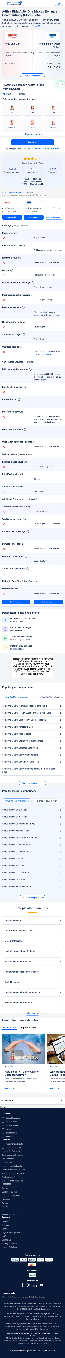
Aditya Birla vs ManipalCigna (15, 830)
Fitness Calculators (13, 1148)
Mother (53, 127)
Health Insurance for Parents (18, 1002)
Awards (5, 1203)
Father (32, 127)
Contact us (6, 1240)
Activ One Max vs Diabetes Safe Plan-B (20, 748)
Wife (32, 113)
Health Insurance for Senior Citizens (22, 972)
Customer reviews (9, 1192)
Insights (5, 1210)
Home (4, 192)
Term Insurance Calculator (13, 1155)
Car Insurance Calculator (12, 1177)
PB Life (5, 1207)
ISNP (4, 1236)
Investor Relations (9, 1247)
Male (8, 94)
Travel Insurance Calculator (13, 1173)
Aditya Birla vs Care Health (14, 817)
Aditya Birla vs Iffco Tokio (14, 879)
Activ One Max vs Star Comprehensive (20, 755)
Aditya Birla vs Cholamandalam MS (18, 823)
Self (12, 113)
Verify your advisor (9, 1244)
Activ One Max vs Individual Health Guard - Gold (24, 706)
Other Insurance (12, 1136)
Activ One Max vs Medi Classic (16, 734)
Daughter (12, 127)
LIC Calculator (8, 1162)
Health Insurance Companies (18, 961)
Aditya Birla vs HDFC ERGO (14, 865)
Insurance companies (11, 1196)
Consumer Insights (9, 1214)
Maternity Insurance (14, 941)
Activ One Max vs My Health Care (17, 727)
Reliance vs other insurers (47, 801)
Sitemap (5, 1225)
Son (53, 113)
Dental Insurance (13, 982)
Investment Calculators (14, 1144)
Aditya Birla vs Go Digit (12, 858)
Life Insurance (11, 1122)
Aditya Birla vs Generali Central (16, 844)
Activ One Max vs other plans (17, 697)
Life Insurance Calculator (12, 1166)
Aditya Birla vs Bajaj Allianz (14, 810)
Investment (10, 1129)
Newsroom (6, 1199)
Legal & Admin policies (11, 1232)
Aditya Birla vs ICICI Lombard (15, 872)
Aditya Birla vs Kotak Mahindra (16, 886)
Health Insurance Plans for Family (21, 951)
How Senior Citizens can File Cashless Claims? (22, 1073)
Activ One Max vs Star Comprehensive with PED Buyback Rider (28, 770)
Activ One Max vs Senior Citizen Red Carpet (22, 741)
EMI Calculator (8, 1159)
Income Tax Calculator (11, 1151)
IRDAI (4, 1297)
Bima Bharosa (40, 1297)
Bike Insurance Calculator (12, 1181)
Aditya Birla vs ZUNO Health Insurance (20, 837)
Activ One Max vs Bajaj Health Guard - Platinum (24, 720)
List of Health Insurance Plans (19, 930)
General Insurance (12, 1118)
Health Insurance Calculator (13, 1170)
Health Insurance (15, 192)
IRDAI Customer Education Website (20, 1297)
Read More (38, 26)
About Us (6, 1221)
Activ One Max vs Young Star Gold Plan (20, 762)
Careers (5, 1229)
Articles (5, 1188)
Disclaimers (7, 1100)
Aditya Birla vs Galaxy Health (15, 851)
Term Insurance (11, 1125)
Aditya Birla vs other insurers (17, 801)
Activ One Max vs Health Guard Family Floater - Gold (26, 713)
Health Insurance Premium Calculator (22, 992)
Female (21, 94)
